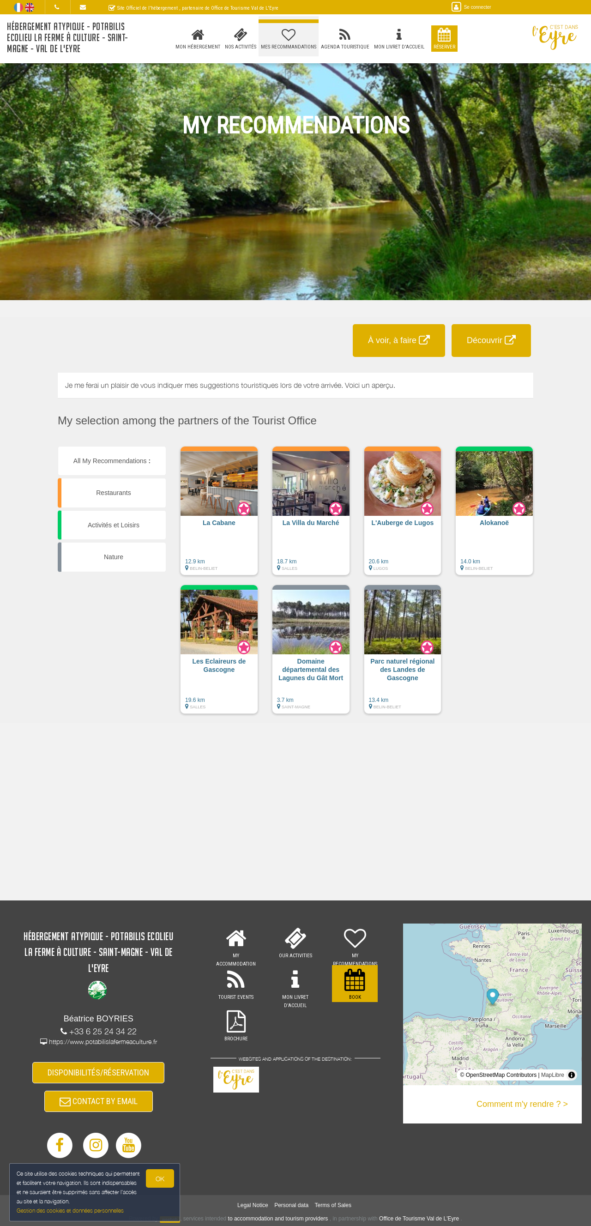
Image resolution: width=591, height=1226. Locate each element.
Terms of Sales (333, 1205)
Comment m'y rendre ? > (522, 1104)
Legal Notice (252, 1205)
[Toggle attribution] (571, 1075)
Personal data (291, 1205)
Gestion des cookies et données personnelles (70, 1210)
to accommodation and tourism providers (278, 1218)
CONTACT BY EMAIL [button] (99, 1101)
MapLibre (552, 1075)
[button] (219, 515)
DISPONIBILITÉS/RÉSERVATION (98, 1072)
